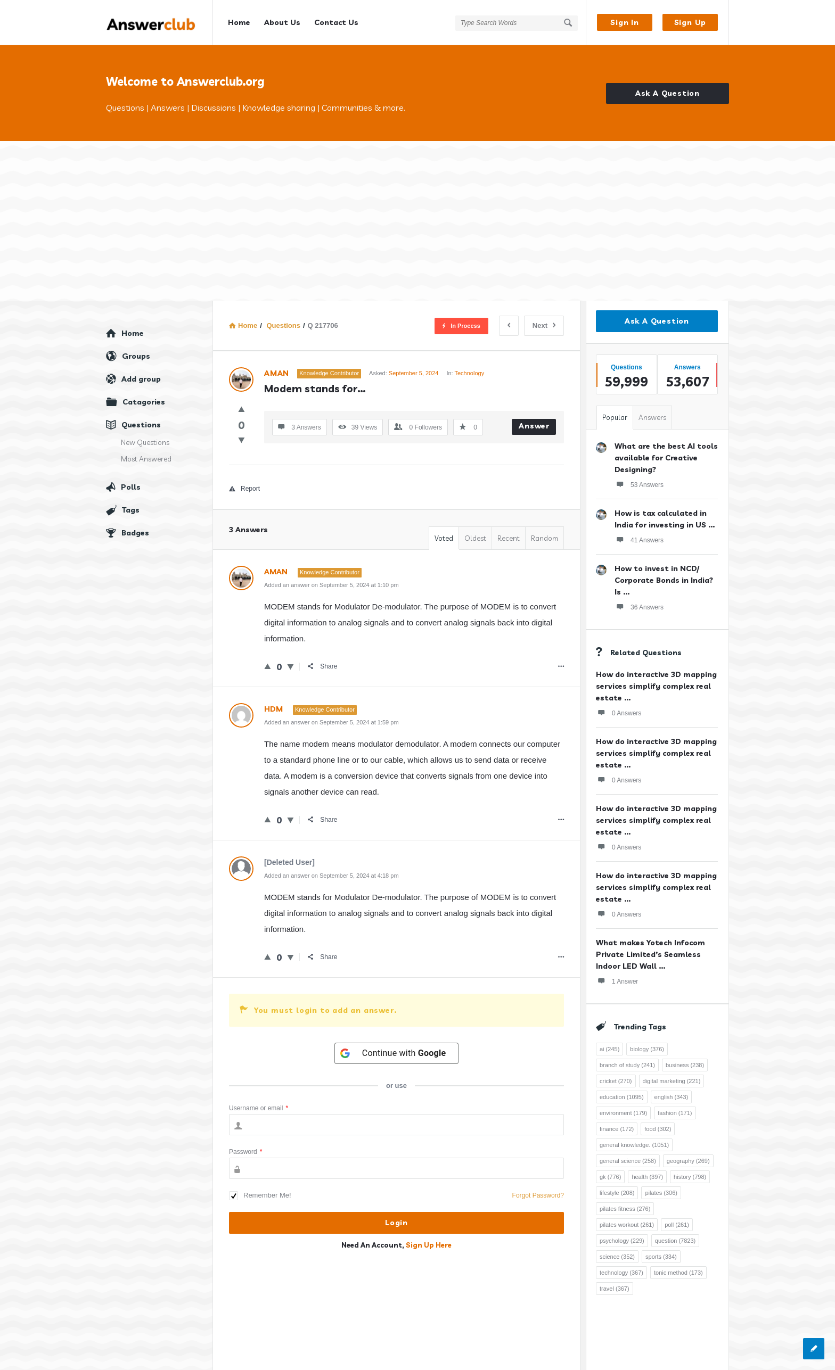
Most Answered (146, 459)
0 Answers (618, 712)
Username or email (258, 1108)
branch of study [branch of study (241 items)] (627, 1065)
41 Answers (639, 539)
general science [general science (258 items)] (628, 1161)
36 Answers (639, 607)
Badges (135, 533)
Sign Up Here (429, 1245)
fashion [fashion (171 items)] (675, 1113)
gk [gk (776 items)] (610, 1177)
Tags (131, 510)
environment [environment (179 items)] (623, 1113)
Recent (508, 538)
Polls (131, 487)
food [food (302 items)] (657, 1129)
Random (544, 538)
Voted (444, 538)
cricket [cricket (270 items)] (616, 1081)
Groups (136, 356)
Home (239, 22)
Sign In (624, 22)
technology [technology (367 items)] (621, 1272)
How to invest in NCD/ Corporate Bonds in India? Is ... (664, 580)
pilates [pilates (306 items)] (661, 1193)
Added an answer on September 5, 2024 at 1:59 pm (331, 722)
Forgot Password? (538, 1195)
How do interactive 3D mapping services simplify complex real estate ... (656, 686)
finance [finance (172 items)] (617, 1129)
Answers (652, 417)
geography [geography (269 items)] (688, 1161)
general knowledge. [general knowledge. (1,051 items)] (634, 1145)
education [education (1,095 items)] (622, 1097)
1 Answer (617, 981)
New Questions (145, 442)
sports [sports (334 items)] (661, 1256)
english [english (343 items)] (671, 1097)
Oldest (475, 538)
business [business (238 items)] (685, 1065)
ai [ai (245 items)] (609, 1049)
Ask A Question (667, 93)
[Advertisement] (417, 220)
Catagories (143, 402)
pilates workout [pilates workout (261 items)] (627, 1225)
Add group (141, 379)
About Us (282, 22)
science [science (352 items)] (617, 1256)
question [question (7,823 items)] (675, 1240)
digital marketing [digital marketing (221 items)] (672, 1081)
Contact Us (336, 22)
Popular (614, 417)
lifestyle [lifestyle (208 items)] (617, 1193)
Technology (469, 373)
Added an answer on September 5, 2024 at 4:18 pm (331, 875)
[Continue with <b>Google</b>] (396, 1053)
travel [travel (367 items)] (614, 1288)
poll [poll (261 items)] (677, 1225)
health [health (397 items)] (647, 1177)
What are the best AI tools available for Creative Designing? (666, 457)
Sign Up (690, 22)
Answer (534, 426)
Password (245, 1152)
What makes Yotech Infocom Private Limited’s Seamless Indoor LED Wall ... (650, 954)
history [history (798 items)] (690, 1177)
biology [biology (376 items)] (647, 1049)
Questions (141, 425)
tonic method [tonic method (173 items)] (678, 1272)
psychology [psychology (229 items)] (622, 1240)
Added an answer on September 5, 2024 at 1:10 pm (331, 585)
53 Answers (639, 484)
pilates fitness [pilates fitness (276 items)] (625, 1209)
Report (244, 488)
